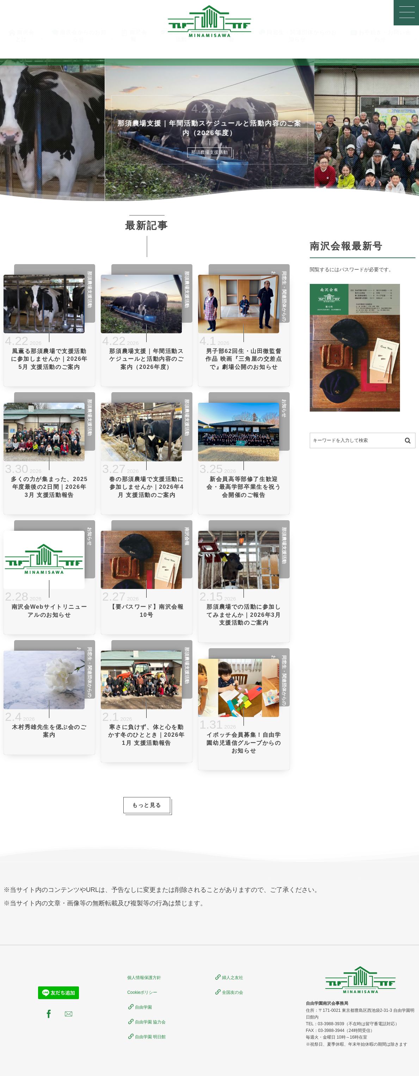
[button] (406, 12)
